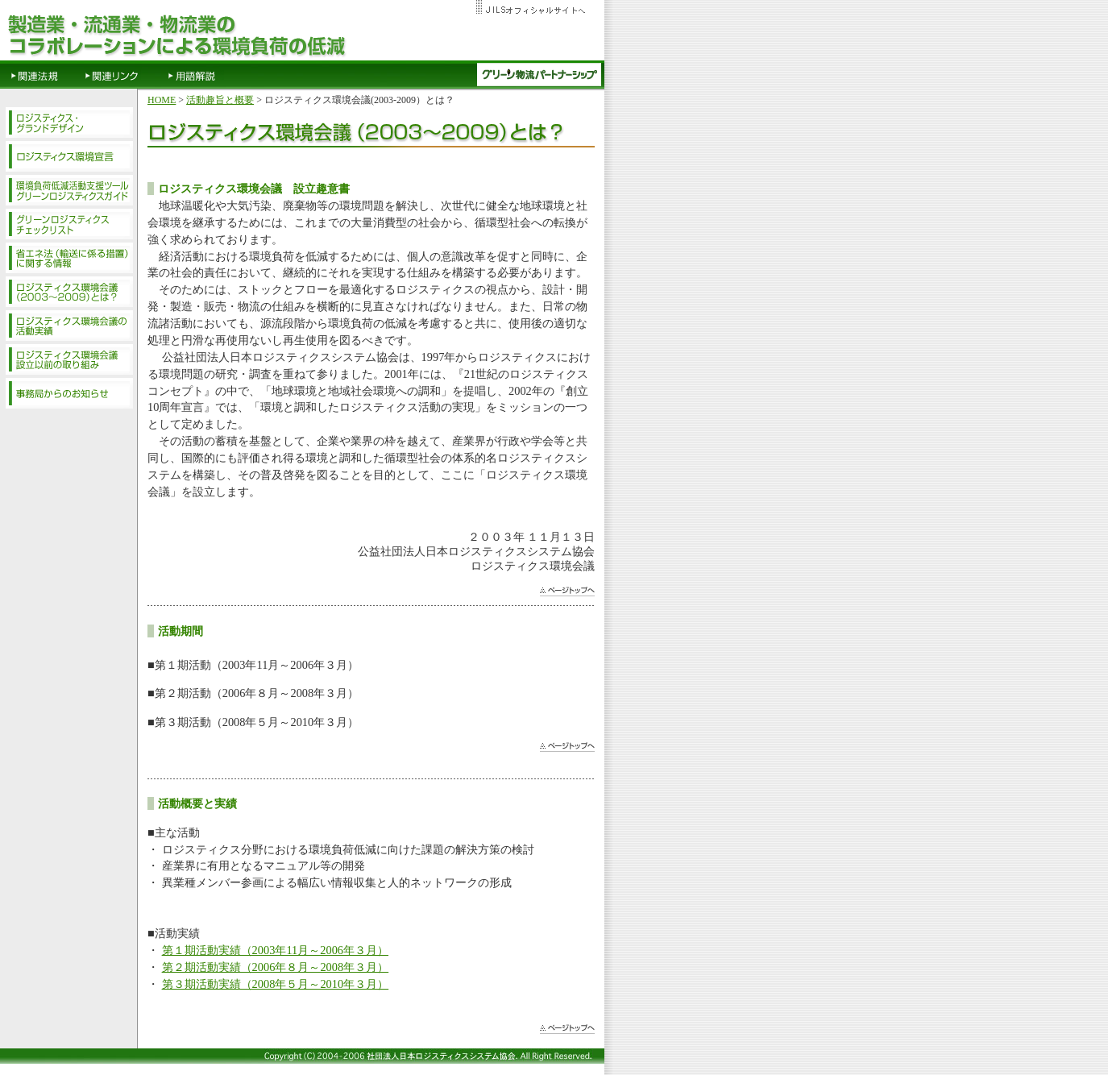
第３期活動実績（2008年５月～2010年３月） (275, 983)
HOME (161, 100)
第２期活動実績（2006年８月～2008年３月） (275, 967)
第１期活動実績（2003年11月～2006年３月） (275, 950)
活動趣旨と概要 (220, 100)
